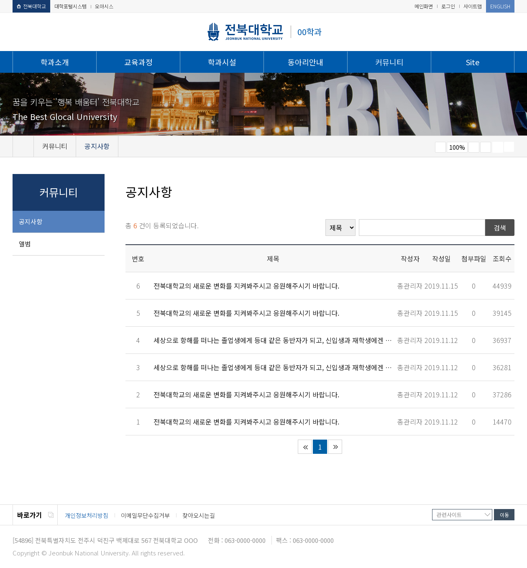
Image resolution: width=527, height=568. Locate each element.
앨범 (25, 243)
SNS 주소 (509, 147)
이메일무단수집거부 (145, 515)
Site (472, 61)
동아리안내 (305, 61)
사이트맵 (472, 6)
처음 (305, 447)
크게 (473, 147)
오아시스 (104, 6)
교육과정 (138, 61)
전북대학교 (31, 6)
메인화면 (423, 6)
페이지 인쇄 (497, 147)
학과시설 (222, 61)
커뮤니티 (389, 61)
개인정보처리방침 (86, 515)
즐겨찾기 (485, 147)
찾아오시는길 (198, 515)
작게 (440, 147)
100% (457, 147)
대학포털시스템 (70, 6)
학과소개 (55, 61)
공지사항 (30, 221)
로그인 (448, 6)
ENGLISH (500, 6)
